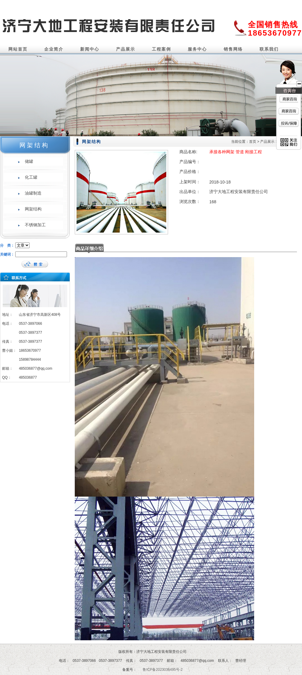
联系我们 (269, 49)
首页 (252, 141)
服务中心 (197, 49)
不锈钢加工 (35, 224)
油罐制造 (33, 193)
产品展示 (125, 49)
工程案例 (161, 49)
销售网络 (233, 49)
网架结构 (33, 209)
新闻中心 (89, 49)
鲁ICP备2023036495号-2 (162, 670)
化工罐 (31, 177)
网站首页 (18, 49)
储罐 (29, 161)
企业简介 (53, 49)
